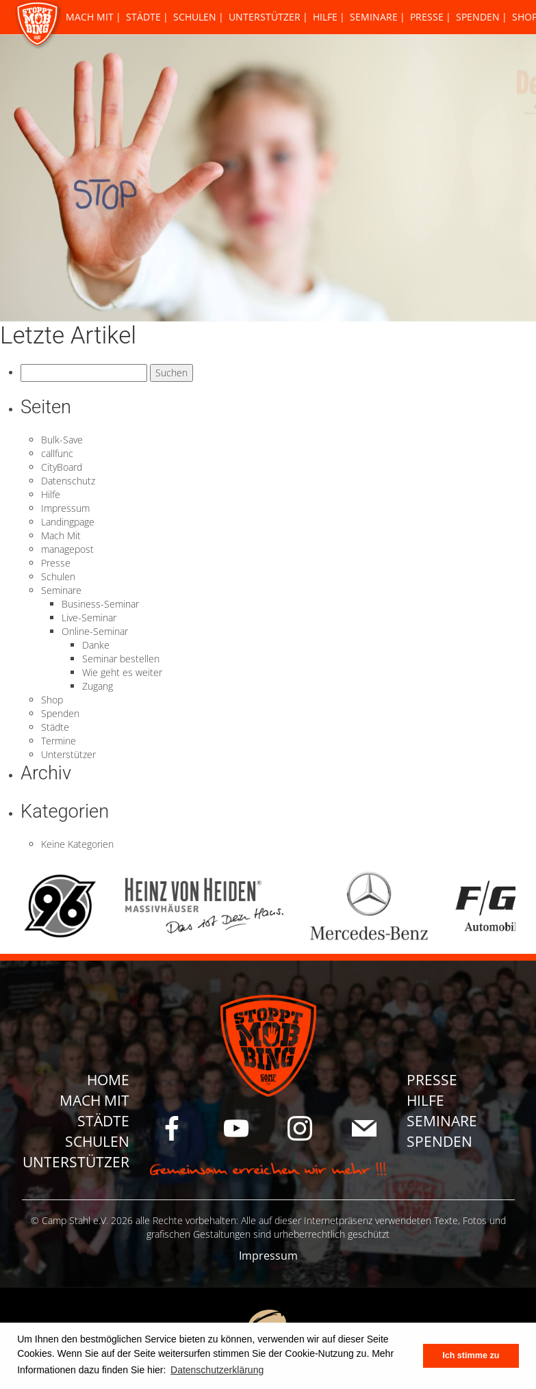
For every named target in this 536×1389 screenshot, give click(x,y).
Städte (143, 16)
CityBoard (61, 466)
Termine (58, 740)
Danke (96, 644)
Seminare (374, 16)
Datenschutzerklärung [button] (217, 1369)
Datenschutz (68, 480)
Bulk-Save (62, 439)
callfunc (57, 453)
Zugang (97, 685)
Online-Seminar (95, 631)
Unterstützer (265, 16)
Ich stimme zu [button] (470, 1355)
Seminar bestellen (120, 658)
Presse (427, 16)
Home (108, 1079)
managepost (67, 549)
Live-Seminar (89, 617)
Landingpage (67, 521)
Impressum (65, 508)
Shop (52, 699)
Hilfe (325, 16)
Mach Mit (90, 16)
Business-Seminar (100, 603)
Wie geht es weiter (122, 672)
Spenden (478, 16)
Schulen (194, 16)
